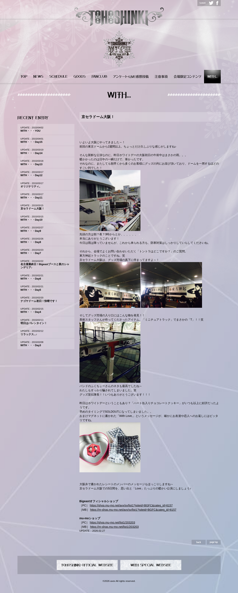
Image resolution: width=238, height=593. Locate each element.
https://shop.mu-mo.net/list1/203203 (112, 522)
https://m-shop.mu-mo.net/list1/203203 (114, 526)
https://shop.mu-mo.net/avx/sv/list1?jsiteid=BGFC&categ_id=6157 (131, 505)
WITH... (212, 76)
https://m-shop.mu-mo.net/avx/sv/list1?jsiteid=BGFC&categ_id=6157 (133, 509)
